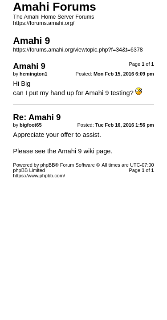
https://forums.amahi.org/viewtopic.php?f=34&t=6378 (78, 50)
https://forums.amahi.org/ (43, 23)
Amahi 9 (70, 151)
